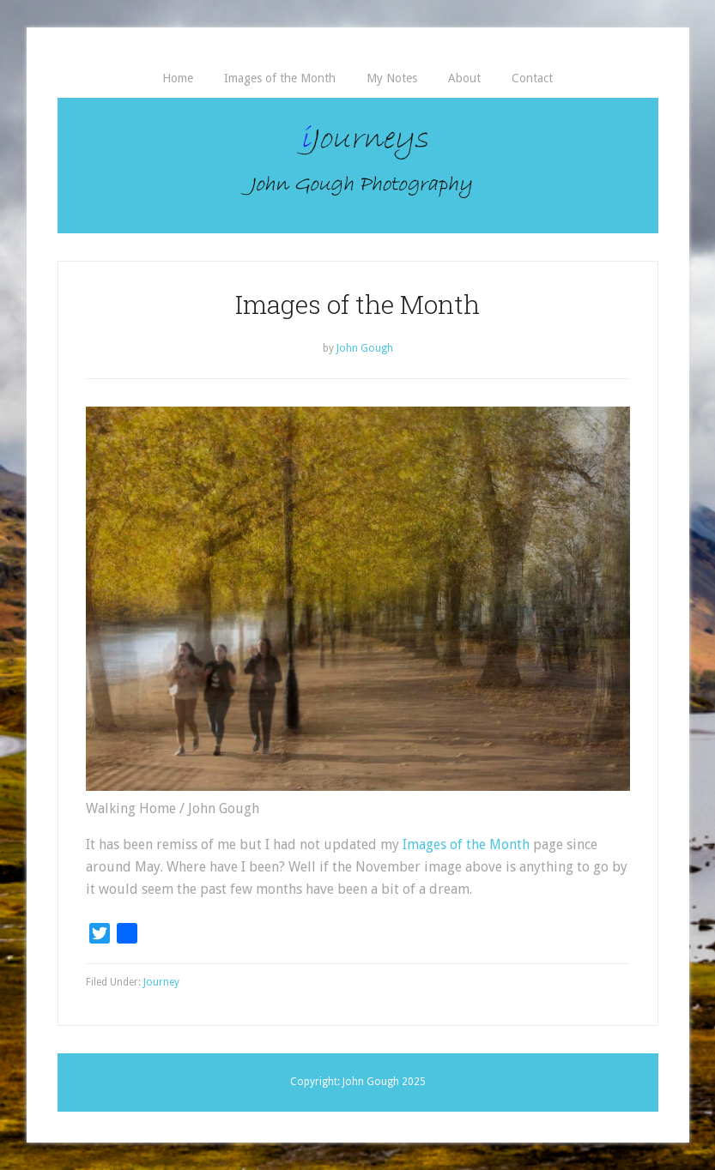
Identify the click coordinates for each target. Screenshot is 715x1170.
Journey (161, 982)
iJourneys (358, 165)
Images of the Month (466, 844)
